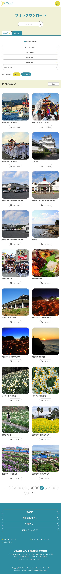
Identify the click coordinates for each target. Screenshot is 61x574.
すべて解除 (25, 74)
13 (22, 488)
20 (56, 488)
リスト (15, 127)
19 (51, 488)
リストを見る (28, 24)
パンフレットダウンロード (40, 539)
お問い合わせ (7, 542)
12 (17, 488)
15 (32, 488)
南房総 (16, 74)
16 (37, 488)
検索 (57, 67)
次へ (33, 492)
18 (46, 488)
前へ (6, 488)
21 (26, 493)
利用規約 (5, 33)
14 (27, 488)
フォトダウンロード (9, 539)
